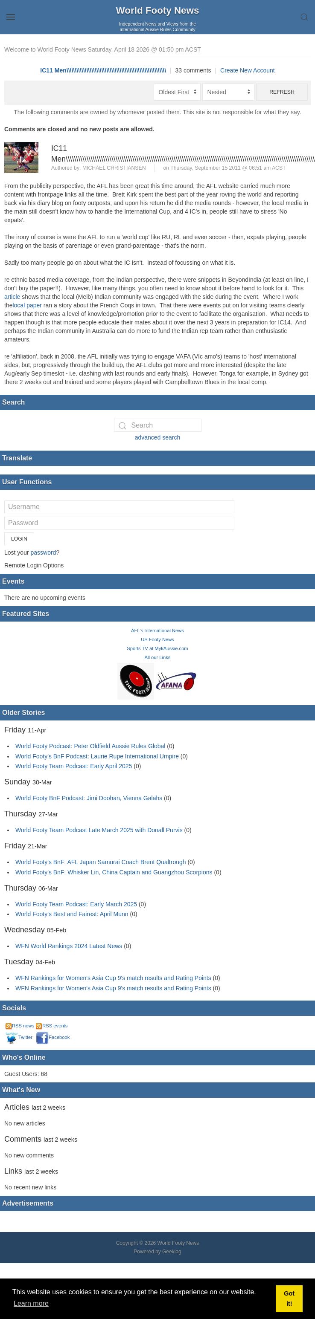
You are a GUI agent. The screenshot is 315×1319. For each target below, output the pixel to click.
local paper (27, 305)
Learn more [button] (31, 1303)
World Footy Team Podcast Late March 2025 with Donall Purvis (99, 830)
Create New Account (247, 70)
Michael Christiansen (114, 168)
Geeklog (171, 1252)
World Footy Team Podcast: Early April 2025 (73, 766)
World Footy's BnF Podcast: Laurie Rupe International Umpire (97, 756)
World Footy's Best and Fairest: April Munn (71, 914)
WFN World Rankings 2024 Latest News (68, 946)
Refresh (282, 92)
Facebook (53, 1037)
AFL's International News (157, 630)
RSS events (51, 1025)
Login (19, 539)
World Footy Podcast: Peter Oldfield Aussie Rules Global (90, 746)
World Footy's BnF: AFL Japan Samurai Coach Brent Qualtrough (100, 862)
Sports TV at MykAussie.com (157, 648)
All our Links (158, 657)
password (43, 552)
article (13, 296)
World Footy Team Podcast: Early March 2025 (76, 904)
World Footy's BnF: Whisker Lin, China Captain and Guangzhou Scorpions (114, 872)
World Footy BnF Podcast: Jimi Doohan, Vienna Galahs (88, 798)
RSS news (20, 1025)
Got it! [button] (289, 1298)
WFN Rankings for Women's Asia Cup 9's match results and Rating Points (114, 978)
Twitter (19, 1037)
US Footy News (157, 639)
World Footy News (157, 10)
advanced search (158, 437)
